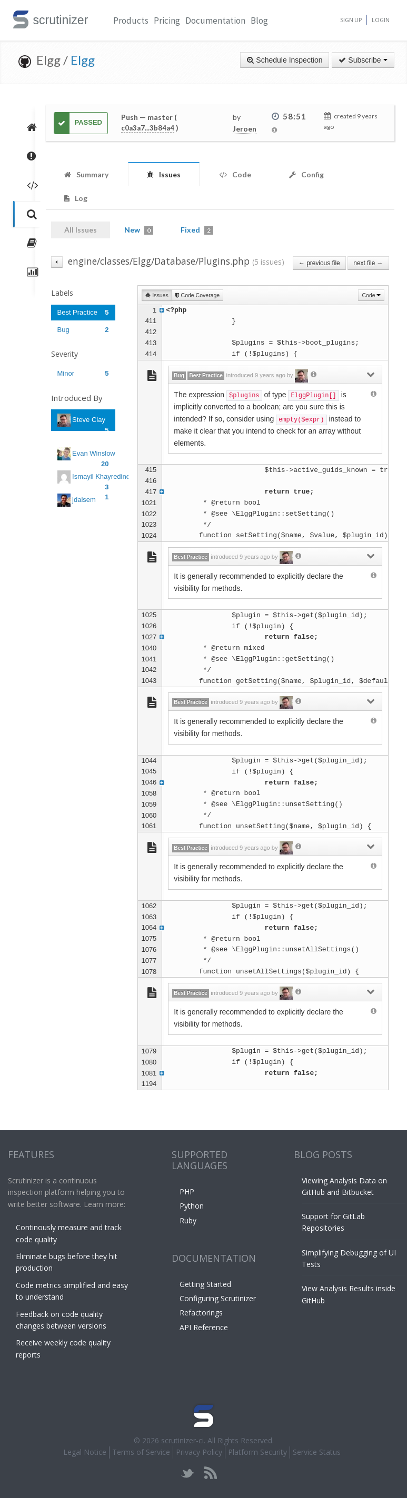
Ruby (188, 1220)
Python (192, 1206)
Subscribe (363, 60)
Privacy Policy (199, 1452)
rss (210, 1473)
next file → (368, 263)
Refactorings (201, 1313)
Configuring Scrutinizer (218, 1298)
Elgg (83, 59)
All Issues (80, 229)
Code (371, 295)
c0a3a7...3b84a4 (147, 128)
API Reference (204, 1327)
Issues (156, 295)
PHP (187, 1192)
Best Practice (83, 312)
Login (381, 20)
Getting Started (205, 1284)
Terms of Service (141, 1452)
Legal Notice (84, 1452)
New (138, 230)
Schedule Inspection (284, 60)
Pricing (167, 20)
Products (130, 20)
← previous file (319, 263)
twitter (187, 1473)
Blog (259, 20)
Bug (83, 330)
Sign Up (351, 20)
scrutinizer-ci (182, 1440)
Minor (83, 373)
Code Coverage (197, 295)
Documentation (215, 20)
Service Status (317, 1452)
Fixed (197, 230)
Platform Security (257, 1452)
